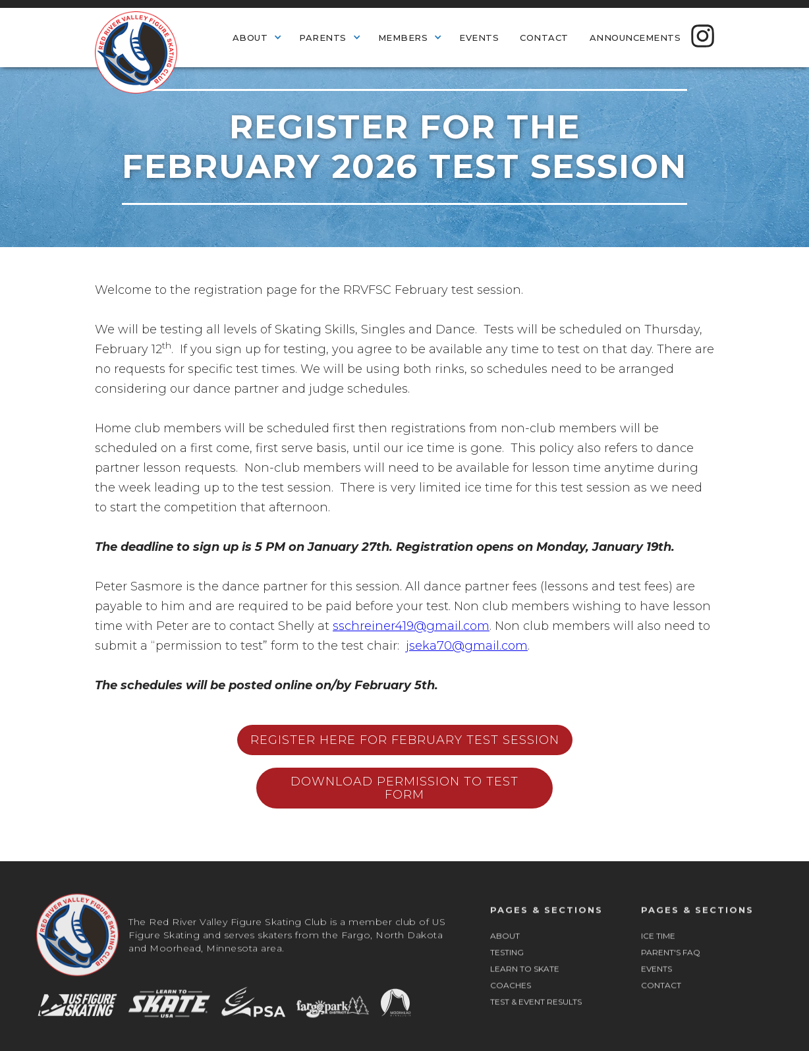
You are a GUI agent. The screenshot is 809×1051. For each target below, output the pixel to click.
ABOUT (505, 948)
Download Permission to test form (404, 788)
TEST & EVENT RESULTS (536, 1014)
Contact (544, 37)
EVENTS (656, 981)
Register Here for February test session (404, 740)
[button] (255, 36)
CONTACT (661, 998)
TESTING (507, 965)
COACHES (510, 998)
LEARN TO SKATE (524, 981)
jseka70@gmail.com (467, 646)
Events (479, 37)
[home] (136, 51)
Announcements (635, 37)
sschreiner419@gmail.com (411, 626)
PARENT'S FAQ (670, 965)
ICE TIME (658, 948)
